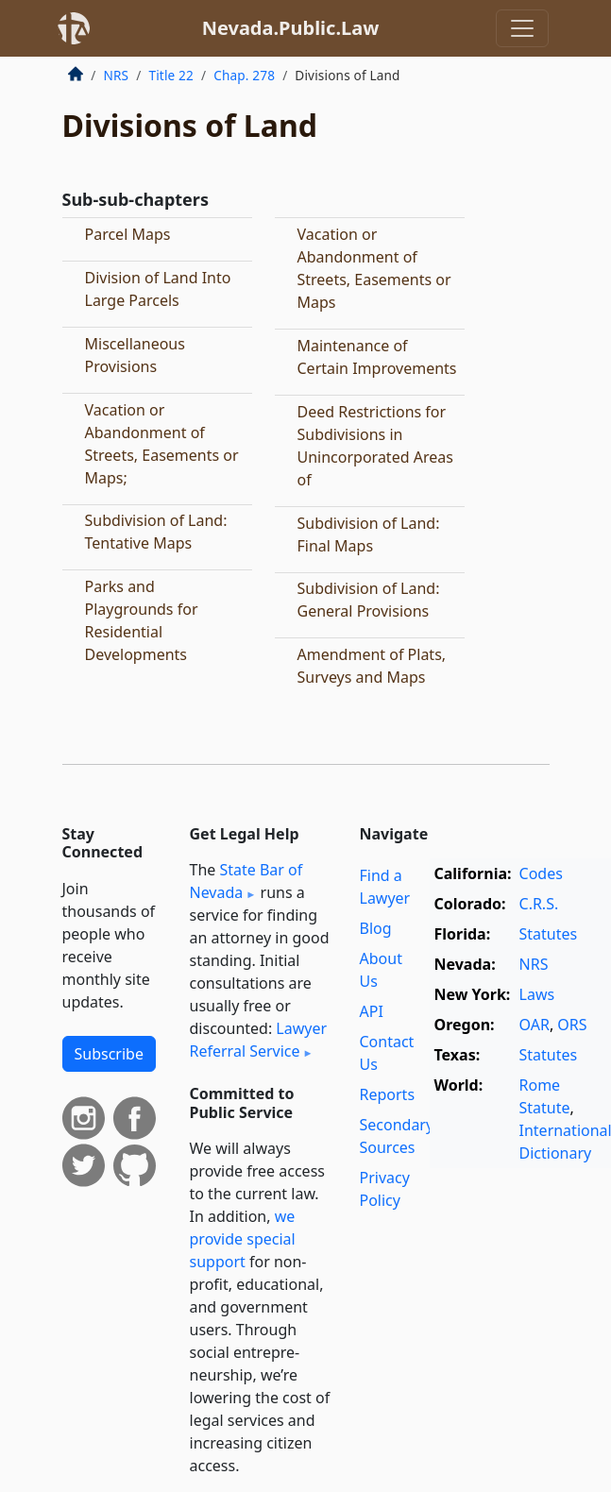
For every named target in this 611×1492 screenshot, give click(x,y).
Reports (388, 1094)
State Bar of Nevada (246, 881)
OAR (534, 1024)
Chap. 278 (244, 75)
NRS (116, 75)
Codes (541, 873)
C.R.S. (539, 903)
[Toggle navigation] (522, 28)
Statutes (548, 934)
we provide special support (243, 1239)
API (371, 1011)
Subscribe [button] (109, 1053)
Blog (376, 928)
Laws (537, 994)
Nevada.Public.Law (291, 28)
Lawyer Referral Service (259, 1039)
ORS (571, 1024)
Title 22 (171, 75)
